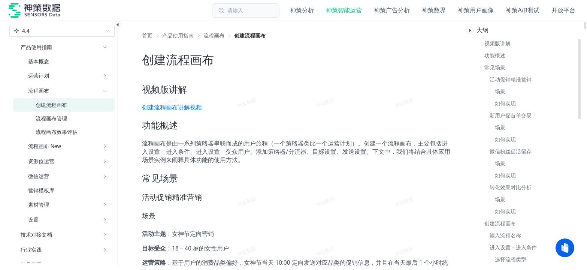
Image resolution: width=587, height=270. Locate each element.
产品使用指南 (178, 36)
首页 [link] (147, 35)
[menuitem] (64, 133)
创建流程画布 (250, 36)
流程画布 (213, 36)
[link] (178, 35)
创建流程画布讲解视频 (172, 107)
